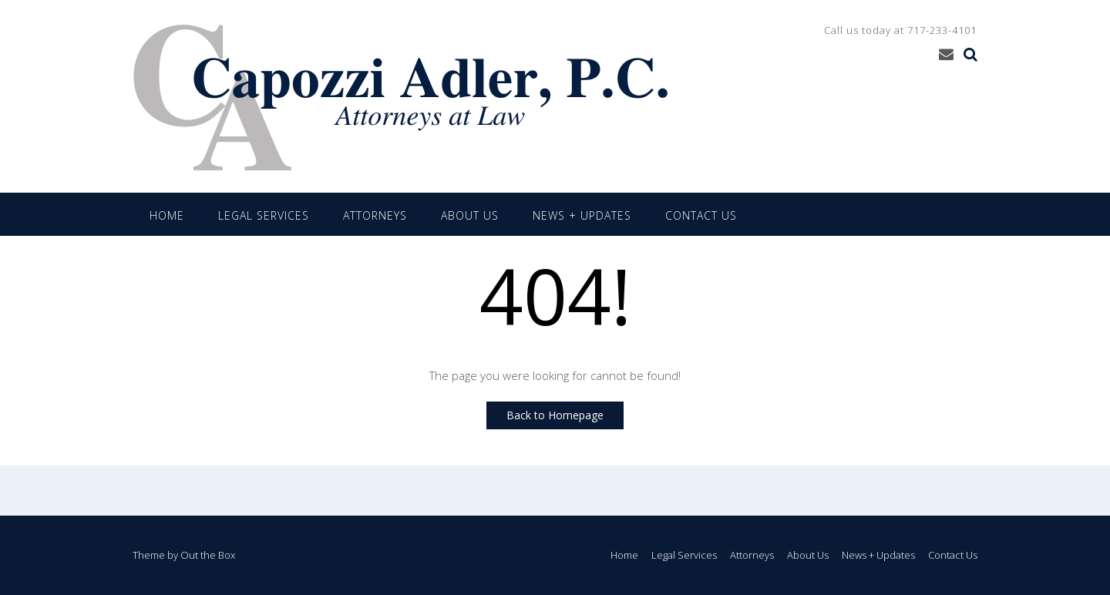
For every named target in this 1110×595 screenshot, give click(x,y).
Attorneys (375, 215)
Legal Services (263, 215)
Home (167, 215)
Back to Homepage (555, 415)
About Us (470, 215)
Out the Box (207, 555)
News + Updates (582, 215)
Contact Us (701, 215)
